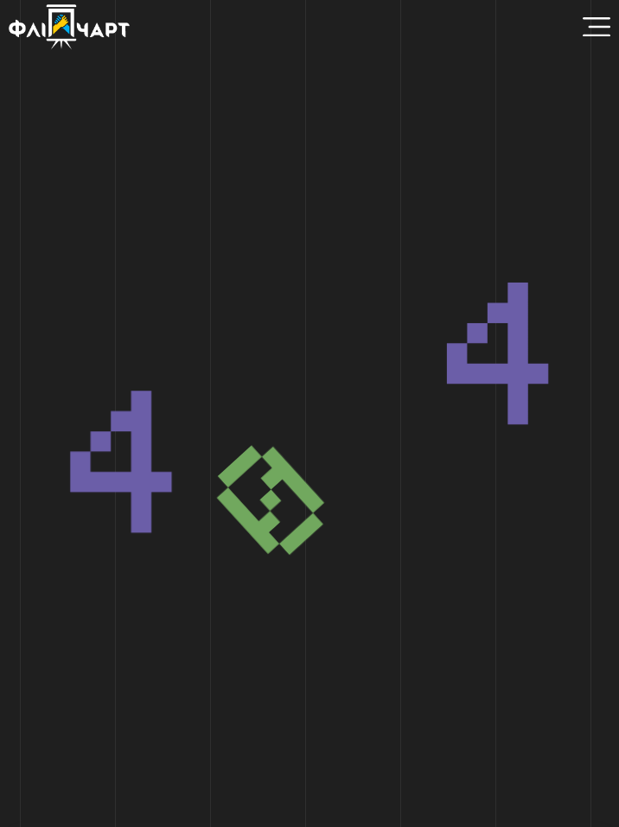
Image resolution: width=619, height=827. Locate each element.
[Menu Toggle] (596, 26)
